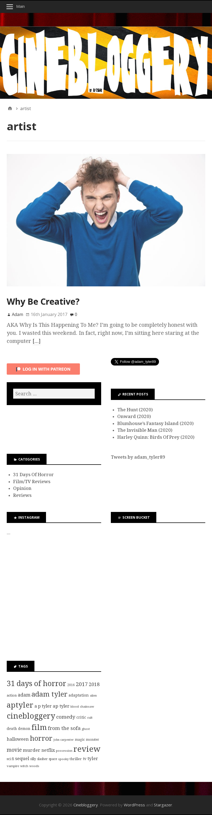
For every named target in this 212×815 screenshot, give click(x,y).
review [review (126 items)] (86, 749)
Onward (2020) (134, 416)
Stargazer (163, 804)
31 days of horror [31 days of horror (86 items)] (36, 683)
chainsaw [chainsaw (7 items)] (87, 706)
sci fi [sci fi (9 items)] (10, 759)
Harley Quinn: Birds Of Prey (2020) (156, 437)
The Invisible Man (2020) (144, 430)
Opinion (22, 488)
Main (20, 6)
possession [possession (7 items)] (64, 751)
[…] (37, 341)
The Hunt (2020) (135, 409)
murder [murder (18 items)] (31, 750)
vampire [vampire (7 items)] (13, 766)
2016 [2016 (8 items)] (71, 685)
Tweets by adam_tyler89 (138, 457)
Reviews (22, 495)
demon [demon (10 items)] (24, 728)
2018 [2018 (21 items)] (94, 684)
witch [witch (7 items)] (24, 766)
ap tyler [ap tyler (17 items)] (61, 706)
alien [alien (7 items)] (93, 695)
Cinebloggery (85, 804)
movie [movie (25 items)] (14, 750)
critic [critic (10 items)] (81, 717)
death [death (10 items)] (12, 728)
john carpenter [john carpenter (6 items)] (64, 740)
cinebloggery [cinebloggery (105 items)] (31, 716)
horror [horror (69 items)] (41, 738)
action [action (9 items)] (12, 695)
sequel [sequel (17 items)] (22, 758)
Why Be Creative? (43, 301)
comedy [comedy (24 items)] (65, 717)
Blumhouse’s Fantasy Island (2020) (155, 423)
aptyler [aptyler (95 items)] (20, 705)
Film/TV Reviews (31, 481)
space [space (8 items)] (53, 759)
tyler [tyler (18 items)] (92, 758)
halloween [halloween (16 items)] (18, 739)
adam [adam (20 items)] (24, 695)
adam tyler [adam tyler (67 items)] (49, 694)
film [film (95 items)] (39, 727)
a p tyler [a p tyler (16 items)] (43, 706)
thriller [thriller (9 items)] (76, 759)
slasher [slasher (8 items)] (42, 759)
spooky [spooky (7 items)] (63, 759)
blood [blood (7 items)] (74, 706)
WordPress (134, 804)
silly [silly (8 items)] (33, 759)
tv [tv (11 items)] (84, 759)
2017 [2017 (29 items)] (82, 684)
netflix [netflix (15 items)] (48, 750)
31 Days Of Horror (33, 474)
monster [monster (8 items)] (92, 740)
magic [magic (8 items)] (80, 740)
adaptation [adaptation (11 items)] (79, 695)
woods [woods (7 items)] (34, 766)
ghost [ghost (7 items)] (86, 729)
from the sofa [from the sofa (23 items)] (64, 728)
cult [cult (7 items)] (90, 717)
